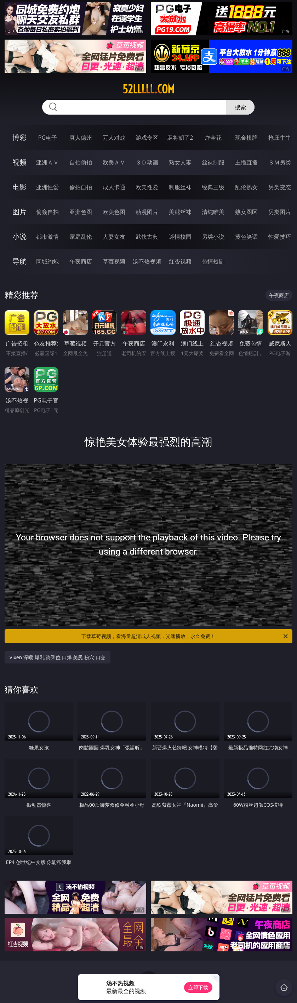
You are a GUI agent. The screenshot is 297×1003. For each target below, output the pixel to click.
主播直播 (246, 162)
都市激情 (47, 236)
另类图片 (279, 212)
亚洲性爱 (47, 187)
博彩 (19, 137)
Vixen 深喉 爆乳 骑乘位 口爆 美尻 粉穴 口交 (57, 657)
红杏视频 (180, 261)
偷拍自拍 (80, 187)
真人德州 (80, 137)
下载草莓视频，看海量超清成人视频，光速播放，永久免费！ (185, 636)
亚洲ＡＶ (47, 162)
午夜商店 (80, 261)
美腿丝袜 (180, 212)
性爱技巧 (279, 236)
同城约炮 (47, 261)
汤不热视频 (147, 261)
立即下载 (198, 987)
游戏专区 (147, 137)
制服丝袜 (180, 187)
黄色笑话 (246, 236)
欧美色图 (114, 212)
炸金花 (213, 137)
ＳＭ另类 (279, 162)
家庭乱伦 (80, 236)
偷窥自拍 (47, 212)
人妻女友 (114, 236)
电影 (19, 187)
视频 (19, 162)
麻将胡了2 (180, 137)
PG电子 (47, 137)
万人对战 (114, 137)
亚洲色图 (80, 212)
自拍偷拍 (80, 162)
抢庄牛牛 (279, 137)
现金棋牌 (246, 137)
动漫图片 (147, 212)
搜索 (240, 107)
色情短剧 (213, 261)
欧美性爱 (147, 187)
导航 (19, 261)
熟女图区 (246, 212)
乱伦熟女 (246, 187)
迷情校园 (180, 236)
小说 (19, 236)
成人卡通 (114, 187)
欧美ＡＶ (114, 162)
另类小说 (213, 236)
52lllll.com (148, 89)
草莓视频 (114, 261)
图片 (19, 211)
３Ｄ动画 (147, 162)
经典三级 (213, 187)
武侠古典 (147, 236)
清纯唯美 (213, 212)
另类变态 (279, 187)
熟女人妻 (180, 162)
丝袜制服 (213, 162)
